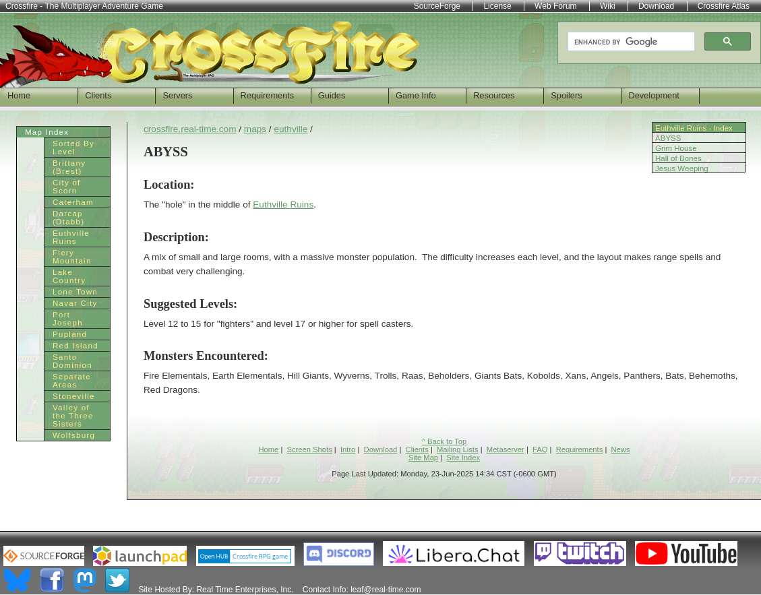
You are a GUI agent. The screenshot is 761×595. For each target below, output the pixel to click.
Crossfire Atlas (724, 6)
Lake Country (69, 276)
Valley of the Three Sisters (73, 416)
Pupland (70, 334)
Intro (347, 449)
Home (18, 95)
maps (255, 129)
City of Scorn (67, 187)
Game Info (416, 95)
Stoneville (74, 396)
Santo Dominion (72, 361)
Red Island (75, 346)
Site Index (463, 457)
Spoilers (566, 95)
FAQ (539, 449)
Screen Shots (309, 449)
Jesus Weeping (681, 168)
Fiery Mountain (72, 257)
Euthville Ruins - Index (694, 128)
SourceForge (437, 6)
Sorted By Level (73, 147)
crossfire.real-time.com (190, 129)
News (620, 449)
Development (654, 95)
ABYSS (668, 138)
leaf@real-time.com (386, 589)
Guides (332, 95)
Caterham (73, 202)
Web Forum (555, 6)
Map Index (47, 132)
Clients (98, 95)
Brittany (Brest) (69, 167)
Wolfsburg (74, 435)
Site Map (423, 457)
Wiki (607, 6)
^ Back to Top (444, 441)
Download (381, 449)
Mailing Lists (458, 449)
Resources (493, 95)
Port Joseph (68, 319)
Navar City (75, 303)
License (497, 6)
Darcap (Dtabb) (68, 218)
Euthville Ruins (283, 204)
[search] (630, 42)
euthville (290, 129)
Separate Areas (72, 381)
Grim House (676, 148)
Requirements (268, 95)
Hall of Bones (678, 158)
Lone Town (75, 292)
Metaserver (505, 449)
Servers (177, 95)
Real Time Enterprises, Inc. (244, 589)
